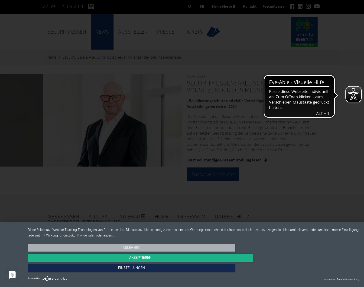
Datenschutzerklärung (348, 279)
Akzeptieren (193, 270)
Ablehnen (77, 270)
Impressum (329, 279)
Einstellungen (309, 270)
